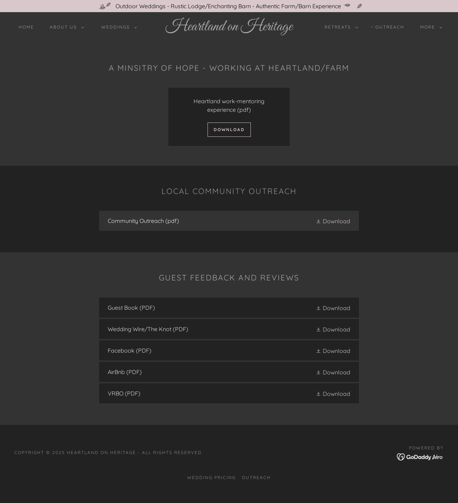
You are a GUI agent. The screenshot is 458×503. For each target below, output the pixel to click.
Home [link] (26, 27)
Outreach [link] (389, 27)
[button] (65, 27)
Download (229, 129)
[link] (229, 28)
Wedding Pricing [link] (211, 477)
